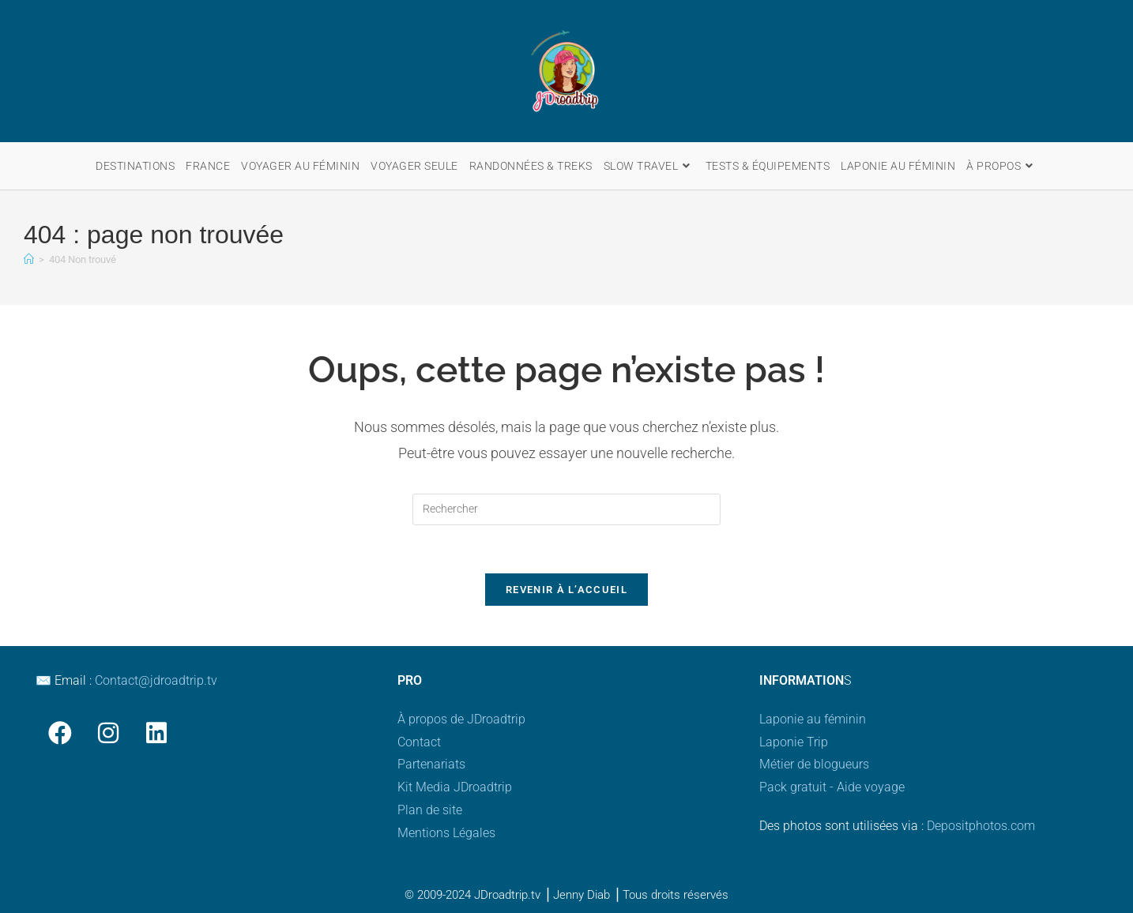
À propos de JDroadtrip (461, 719)
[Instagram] (108, 732)
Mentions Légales (446, 832)
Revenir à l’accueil (566, 590)
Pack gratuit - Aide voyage (832, 787)
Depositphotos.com (981, 825)
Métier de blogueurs (814, 764)
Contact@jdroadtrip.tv (156, 680)
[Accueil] (29, 259)
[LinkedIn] (156, 732)
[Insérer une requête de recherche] (566, 509)
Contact (419, 742)
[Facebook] (59, 732)
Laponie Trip (793, 742)
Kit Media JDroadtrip (454, 787)
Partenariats (431, 764)
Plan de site (429, 809)
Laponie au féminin (812, 719)
